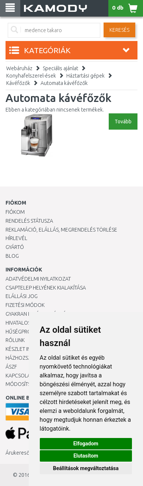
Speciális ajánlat (60, 68)
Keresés (119, 30)
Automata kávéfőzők (64, 83)
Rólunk (15, 340)
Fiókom (15, 212)
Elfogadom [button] (85, 443)
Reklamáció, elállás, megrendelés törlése (61, 230)
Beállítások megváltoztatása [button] (86, 468)
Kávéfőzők (18, 83)
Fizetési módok (25, 305)
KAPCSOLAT (19, 376)
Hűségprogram (25, 332)
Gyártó (15, 247)
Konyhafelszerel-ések (31, 76)
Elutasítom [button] (85, 456)
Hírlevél (16, 238)
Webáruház (19, 68)
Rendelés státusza (29, 221)
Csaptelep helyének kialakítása (46, 288)
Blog (12, 256)
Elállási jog (22, 296)
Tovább (123, 121)
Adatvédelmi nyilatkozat (38, 279)
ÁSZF (11, 367)
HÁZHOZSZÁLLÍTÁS (27, 358)
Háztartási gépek (85, 76)
